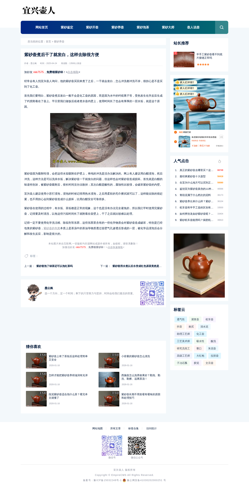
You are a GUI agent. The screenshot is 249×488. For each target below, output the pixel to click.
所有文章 (115, 428)
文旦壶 (209, 362)
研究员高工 (183, 348)
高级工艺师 (183, 355)
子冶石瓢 (182, 362)
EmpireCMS (119, 475)
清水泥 (204, 326)
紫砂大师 (168, 27)
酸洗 (213, 341)
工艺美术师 (183, 341)
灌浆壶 (195, 319)
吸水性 (200, 341)
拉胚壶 (215, 355)
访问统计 (151, 428)
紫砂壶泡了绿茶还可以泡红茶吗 (54, 266)
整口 (199, 348)
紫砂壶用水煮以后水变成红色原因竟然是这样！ (139, 266)
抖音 (179, 326)
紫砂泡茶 (143, 27)
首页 (48, 41)
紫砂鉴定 (67, 27)
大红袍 (200, 355)
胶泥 (196, 362)
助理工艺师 (183, 333)
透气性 (181, 319)
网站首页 (41, 27)
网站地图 (97, 428)
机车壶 (209, 319)
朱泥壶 (212, 348)
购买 (191, 326)
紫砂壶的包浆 (52, 228)
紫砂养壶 (117, 27)
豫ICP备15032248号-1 (108, 480)
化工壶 (200, 333)
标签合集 (133, 428)
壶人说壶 (193, 27)
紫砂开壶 (92, 27)
